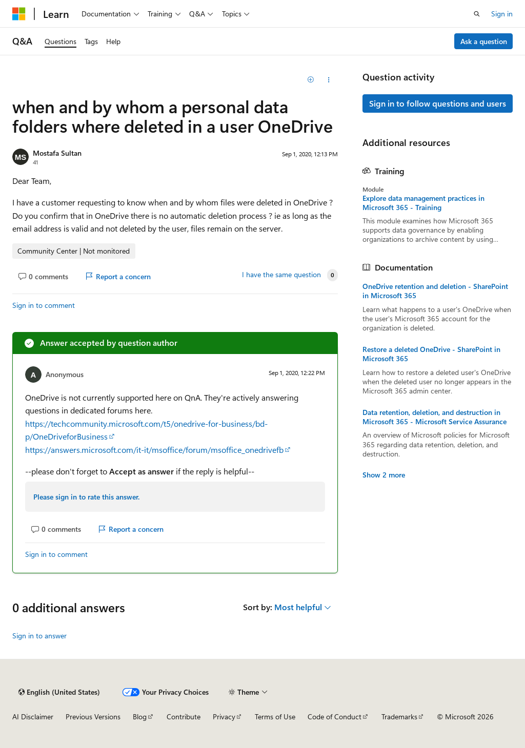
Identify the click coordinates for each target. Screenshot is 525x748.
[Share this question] (328, 80)
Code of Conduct (334, 716)
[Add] (310, 80)
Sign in (502, 13)
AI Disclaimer (32, 716)
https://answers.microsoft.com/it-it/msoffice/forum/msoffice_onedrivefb (154, 449)
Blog (140, 716)
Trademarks (399, 716)
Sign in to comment (43, 305)
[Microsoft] (19, 13)
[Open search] (477, 14)
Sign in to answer (39, 635)
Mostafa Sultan (57, 153)
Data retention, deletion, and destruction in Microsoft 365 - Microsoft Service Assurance (434, 417)
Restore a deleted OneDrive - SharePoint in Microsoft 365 (431, 354)
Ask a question (483, 41)
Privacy (224, 716)
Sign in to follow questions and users (437, 103)
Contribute (183, 716)
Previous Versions (93, 716)
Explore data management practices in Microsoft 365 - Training (423, 203)
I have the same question (281, 275)
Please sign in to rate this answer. (86, 497)
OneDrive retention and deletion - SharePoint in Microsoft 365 (435, 291)
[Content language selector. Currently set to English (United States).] (59, 692)
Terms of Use (275, 716)
